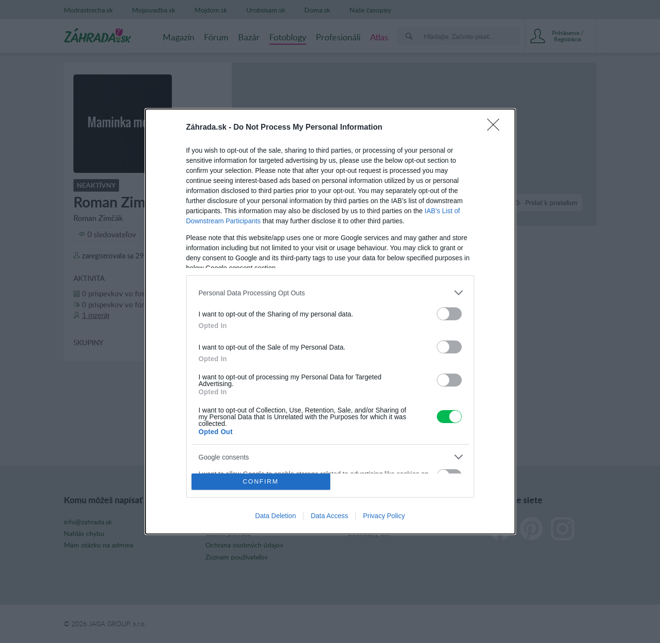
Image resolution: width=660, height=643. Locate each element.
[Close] (496, 128)
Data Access (329, 516)
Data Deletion (275, 516)
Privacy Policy (384, 516)
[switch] (449, 313)
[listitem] (330, 293)
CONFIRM (261, 481)
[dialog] (330, 321)
